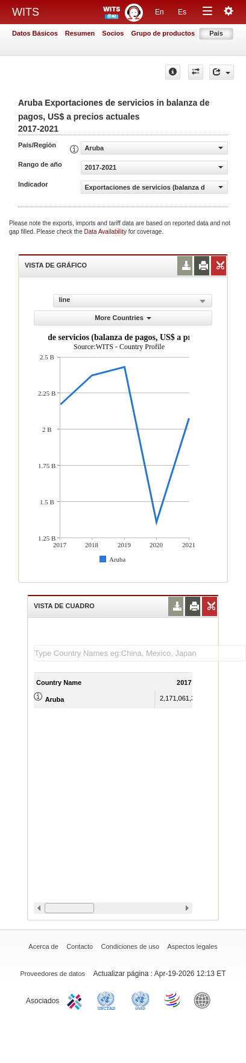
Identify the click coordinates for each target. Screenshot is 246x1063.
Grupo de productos (163, 33)
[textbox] (140, 653)
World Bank (205, 1000)
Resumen (80, 33)
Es (182, 12)
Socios (113, 33)
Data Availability (106, 231)
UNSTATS (140, 1000)
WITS (25, 12)
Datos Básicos (35, 33)
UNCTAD (108, 1000)
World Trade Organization (173, 1000)
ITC (77, 1000)
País (216, 33)
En (159, 12)
